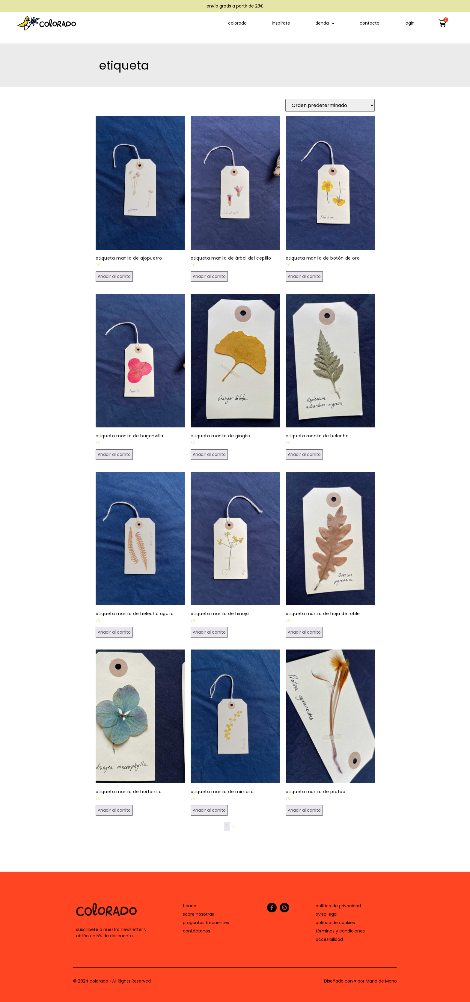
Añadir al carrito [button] (114, 276)
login (410, 23)
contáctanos (196, 931)
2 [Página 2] (233, 826)
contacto (369, 23)
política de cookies (335, 923)
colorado (237, 23)
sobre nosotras (198, 914)
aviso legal (327, 914)
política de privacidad (338, 906)
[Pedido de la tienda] (330, 105)
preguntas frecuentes (206, 923)
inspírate (281, 23)
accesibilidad (329, 939)
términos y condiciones (340, 931)
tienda (325, 23)
